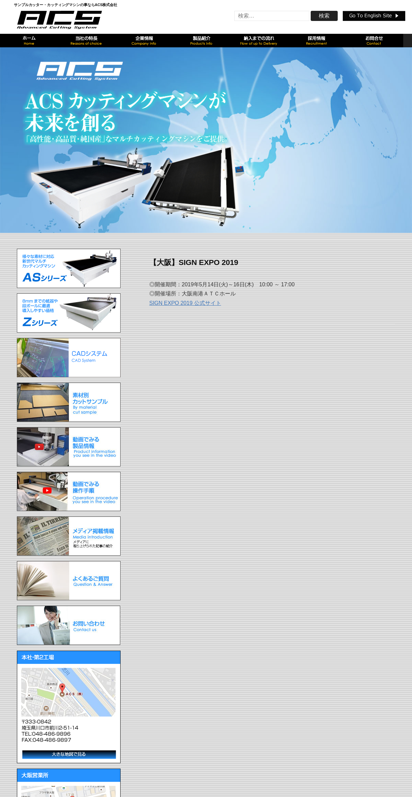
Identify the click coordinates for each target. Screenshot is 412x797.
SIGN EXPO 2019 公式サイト (185, 303)
